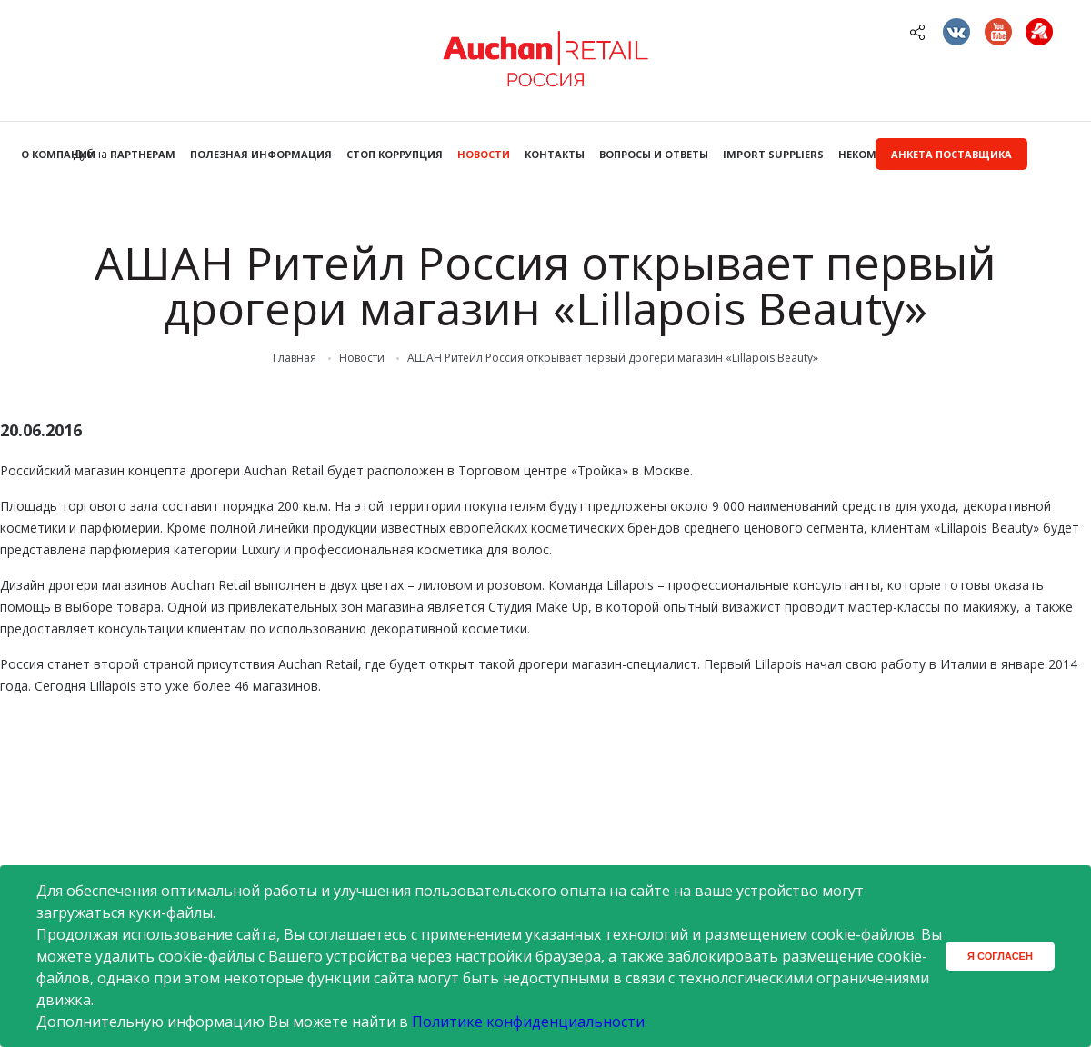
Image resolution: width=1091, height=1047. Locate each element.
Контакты (555, 154)
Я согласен (1000, 956)
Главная (294, 358)
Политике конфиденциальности (528, 1022)
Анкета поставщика (951, 154)
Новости (483, 154)
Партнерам (142, 154)
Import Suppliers (773, 154)
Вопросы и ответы (653, 154)
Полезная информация (261, 154)
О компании (58, 154)
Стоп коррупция (394, 154)
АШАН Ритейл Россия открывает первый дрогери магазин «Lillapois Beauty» (612, 358)
